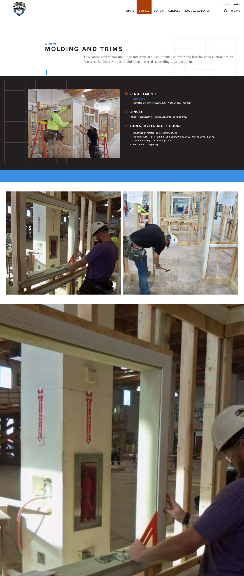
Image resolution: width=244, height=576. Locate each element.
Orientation (138, 99)
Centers (159, 11)
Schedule (174, 11)
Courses (144, 11)
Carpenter (50, 44)
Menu (235, 11)
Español (236, 4)
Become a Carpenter (196, 11)
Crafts (130, 11)
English (226, 4)
